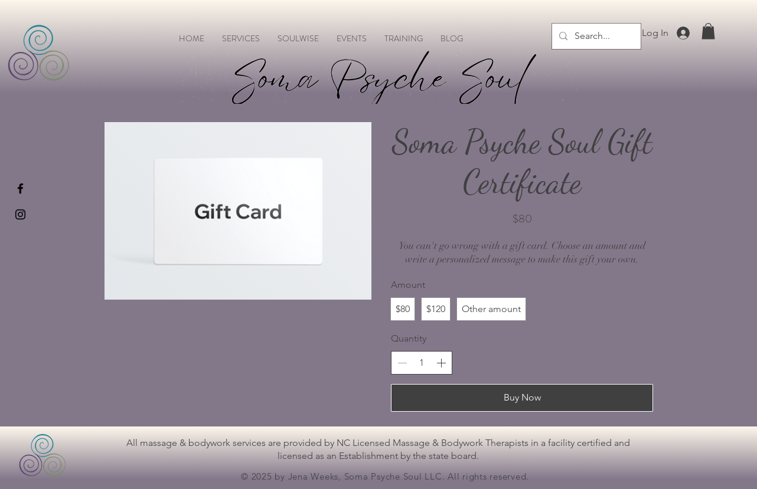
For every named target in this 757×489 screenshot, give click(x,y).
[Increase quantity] (441, 363)
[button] (708, 31)
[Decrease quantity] (402, 363)
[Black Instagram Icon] (20, 214)
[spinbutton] (421, 362)
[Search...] (595, 36)
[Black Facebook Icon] (20, 188)
